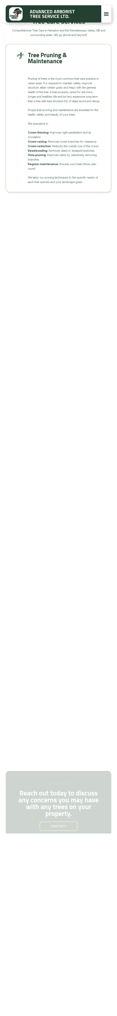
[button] (106, 13)
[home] (16, 13)
